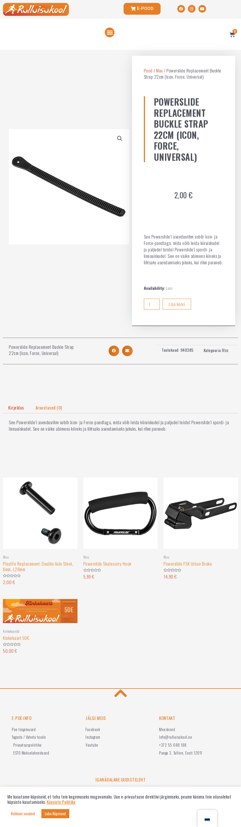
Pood (148, 70)
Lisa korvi (177, 304)
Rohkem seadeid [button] (23, 813)
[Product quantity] (152, 304)
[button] (109, 32)
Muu (159, 70)
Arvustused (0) (49, 407)
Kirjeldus (16, 407)
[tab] (16, 407)
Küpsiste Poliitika (61, 802)
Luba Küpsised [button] (55, 813)
